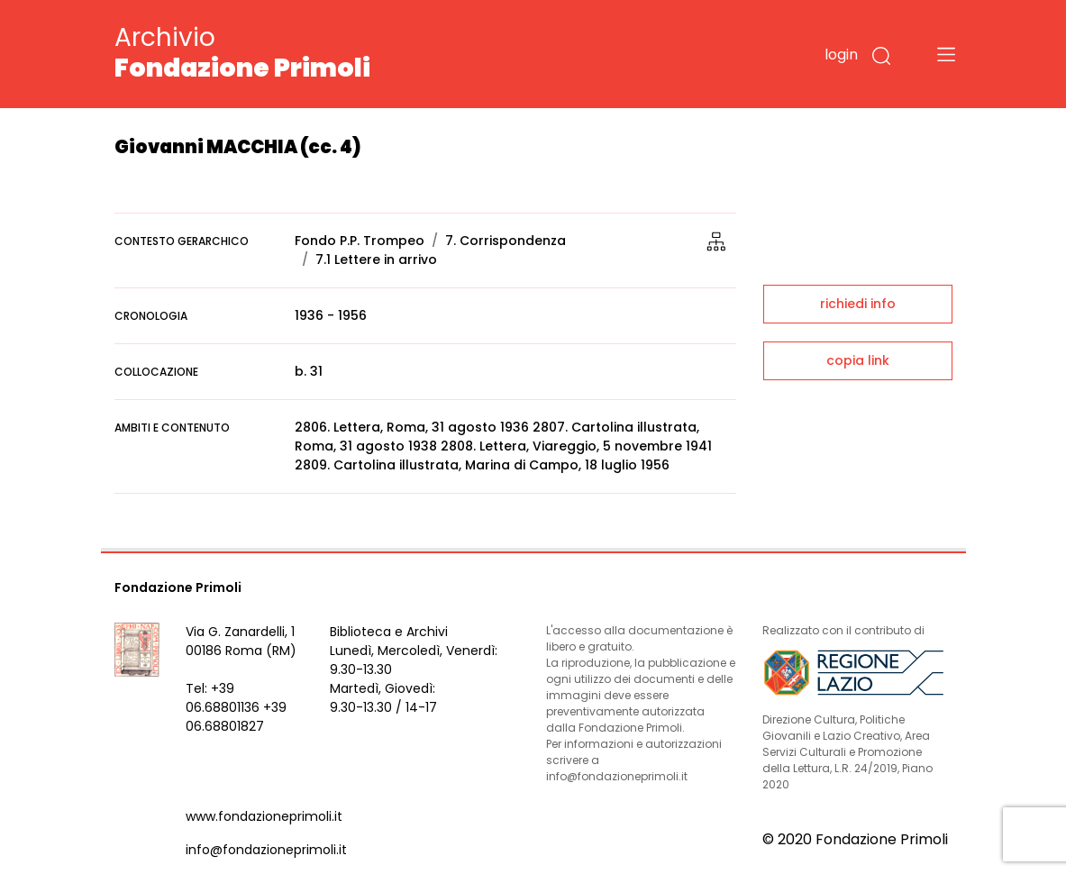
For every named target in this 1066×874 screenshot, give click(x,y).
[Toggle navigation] (946, 54)
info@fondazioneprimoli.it (266, 850)
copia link (857, 360)
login (841, 54)
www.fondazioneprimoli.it (264, 816)
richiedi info (858, 304)
